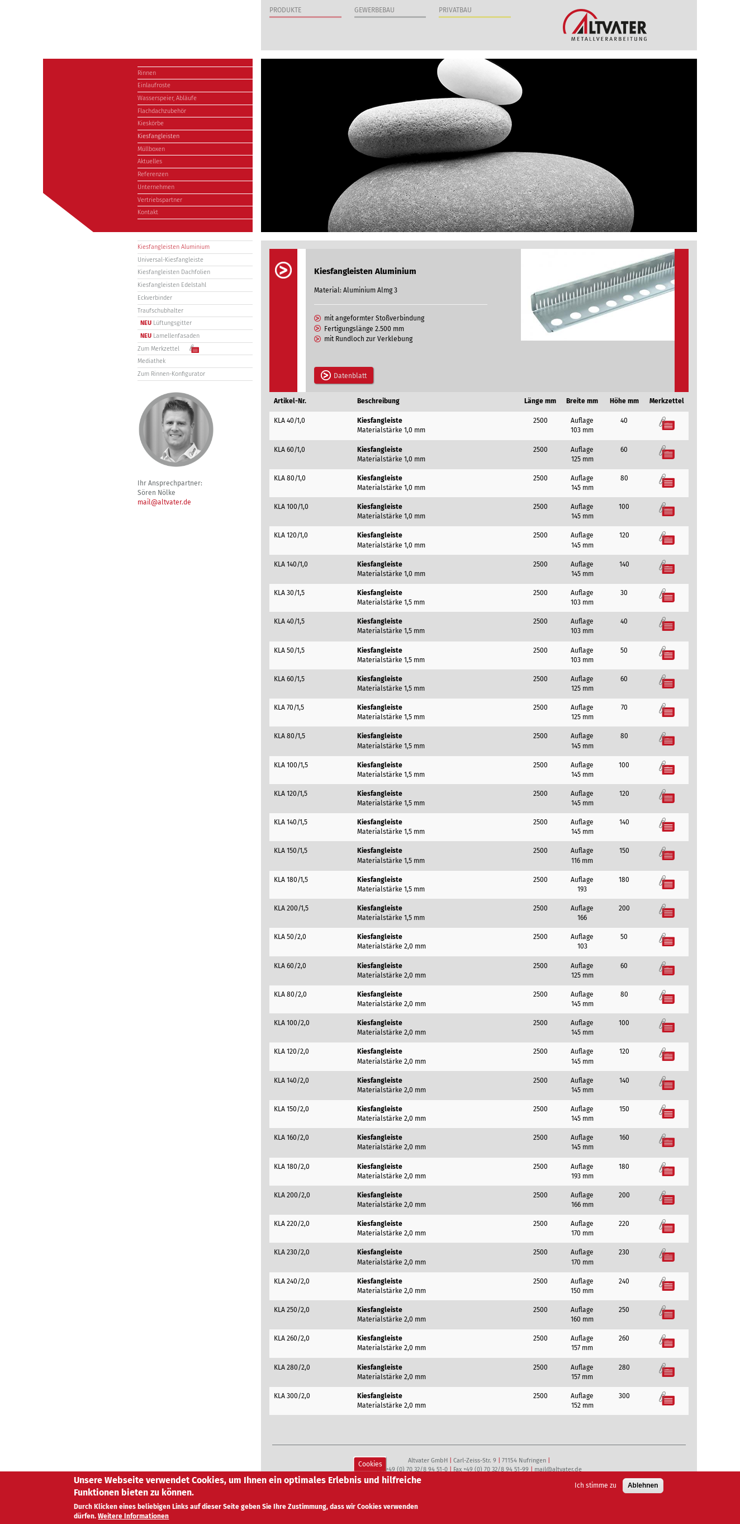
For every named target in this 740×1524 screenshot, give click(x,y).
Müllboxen (151, 149)
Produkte (285, 10)
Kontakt (147, 212)
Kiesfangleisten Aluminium (173, 247)
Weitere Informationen (133, 1517)
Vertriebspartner (159, 200)
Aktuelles (149, 161)
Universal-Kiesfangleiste (170, 259)
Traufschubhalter (160, 310)
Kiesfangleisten (158, 136)
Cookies (370, 1465)
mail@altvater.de (164, 502)
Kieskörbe (150, 123)
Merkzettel (667, 451)
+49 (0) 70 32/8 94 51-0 (417, 1469)
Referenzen (152, 174)
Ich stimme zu (595, 1486)
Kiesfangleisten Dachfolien (173, 272)
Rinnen (146, 73)
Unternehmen (155, 187)
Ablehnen (643, 1486)
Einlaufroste (153, 85)
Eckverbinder (154, 297)
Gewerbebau (374, 10)
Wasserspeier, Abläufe (167, 98)
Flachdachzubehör (161, 111)
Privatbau (455, 10)
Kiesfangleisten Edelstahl (171, 285)
